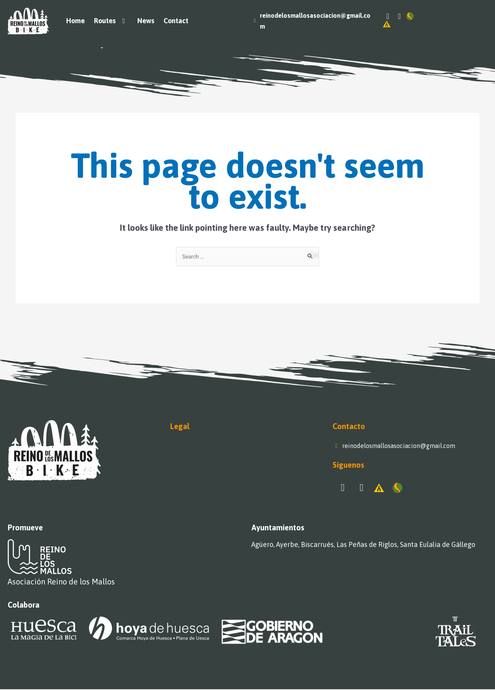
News (145, 21)
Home (75, 21)
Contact (176, 21)
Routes (111, 21)
